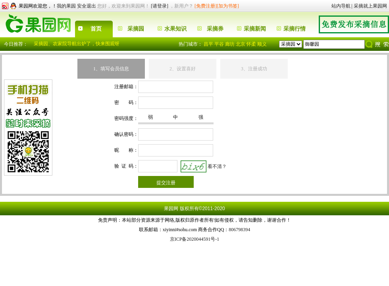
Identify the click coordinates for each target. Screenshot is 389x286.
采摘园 (135, 29)
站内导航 (340, 6)
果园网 (171, 208)
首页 (96, 29)
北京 (240, 44)
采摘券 (215, 29)
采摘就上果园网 (370, 6)
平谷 (219, 44)
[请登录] (159, 6)
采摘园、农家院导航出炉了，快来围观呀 (76, 43)
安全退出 (86, 6)
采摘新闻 (255, 29)
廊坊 (230, 44)
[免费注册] (205, 6)
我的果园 (66, 6)
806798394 (239, 229)
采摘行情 (294, 29)
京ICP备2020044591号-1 (195, 239)
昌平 (208, 44)
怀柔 (251, 44)
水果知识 (175, 29)
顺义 (262, 44)
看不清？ (217, 166)
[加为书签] (228, 6)
